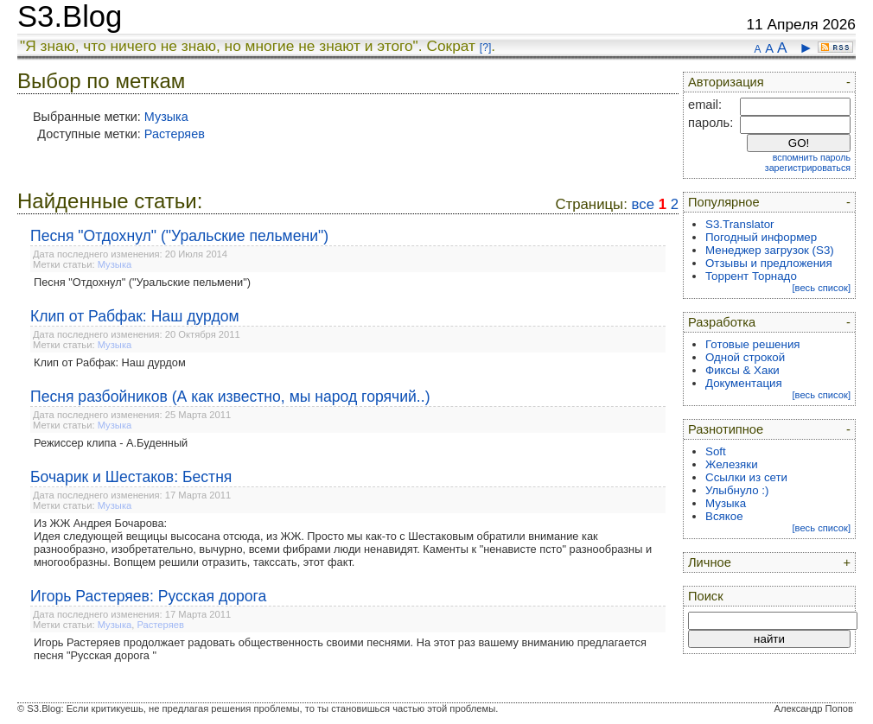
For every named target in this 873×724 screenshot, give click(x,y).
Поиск (705, 596)
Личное (709, 562)
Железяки (731, 464)
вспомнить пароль (812, 157)
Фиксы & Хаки (742, 370)
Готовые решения (752, 344)
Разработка (721, 322)
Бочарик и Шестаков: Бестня (131, 477)
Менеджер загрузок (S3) (769, 250)
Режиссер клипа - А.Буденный (111, 442)
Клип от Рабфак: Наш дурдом (134, 316)
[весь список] (821, 288)
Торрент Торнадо (751, 276)
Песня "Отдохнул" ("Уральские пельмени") (179, 236)
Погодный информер (761, 237)
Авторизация (726, 82)
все (643, 204)
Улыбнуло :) (736, 490)
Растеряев (174, 134)
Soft (715, 451)
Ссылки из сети (746, 477)
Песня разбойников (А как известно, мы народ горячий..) (230, 396)
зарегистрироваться (808, 167)
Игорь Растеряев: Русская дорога (148, 596)
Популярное (724, 202)
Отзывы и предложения (768, 263)
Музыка (166, 117)
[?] (485, 47)
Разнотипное (725, 429)
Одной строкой (745, 357)
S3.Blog (69, 16)
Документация (743, 383)
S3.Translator (739, 224)
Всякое (724, 516)
